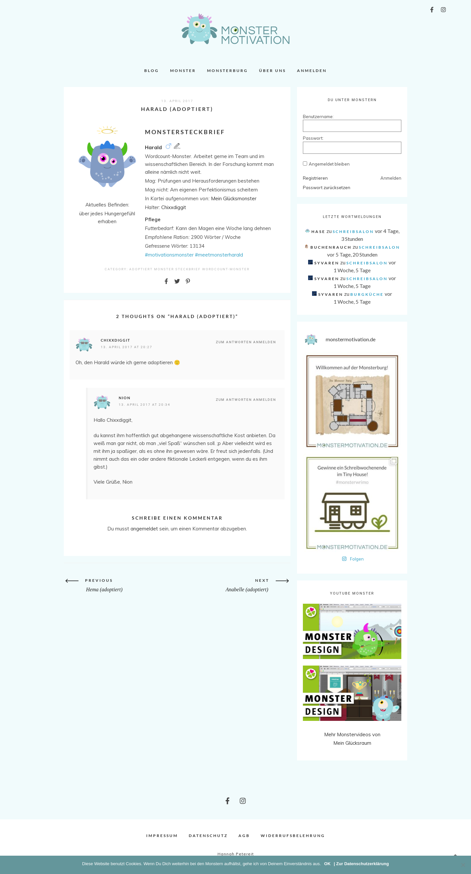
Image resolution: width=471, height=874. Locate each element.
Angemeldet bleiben (329, 164)
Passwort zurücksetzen (326, 187)
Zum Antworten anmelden (246, 342)
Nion (125, 398)
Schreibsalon (353, 231)
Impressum (162, 835)
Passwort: (313, 138)
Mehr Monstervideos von (352, 734)
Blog (151, 70)
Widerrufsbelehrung (293, 835)
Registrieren (315, 178)
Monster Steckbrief (177, 269)
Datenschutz (208, 835)
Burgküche (367, 294)
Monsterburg (227, 70)
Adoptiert (141, 269)
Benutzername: (314, 116)
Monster (183, 70)
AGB (244, 835)
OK (327, 863)
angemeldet (144, 529)
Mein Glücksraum (352, 743)
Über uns (272, 70)
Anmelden (312, 70)
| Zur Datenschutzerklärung (361, 863)
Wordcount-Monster (226, 269)
